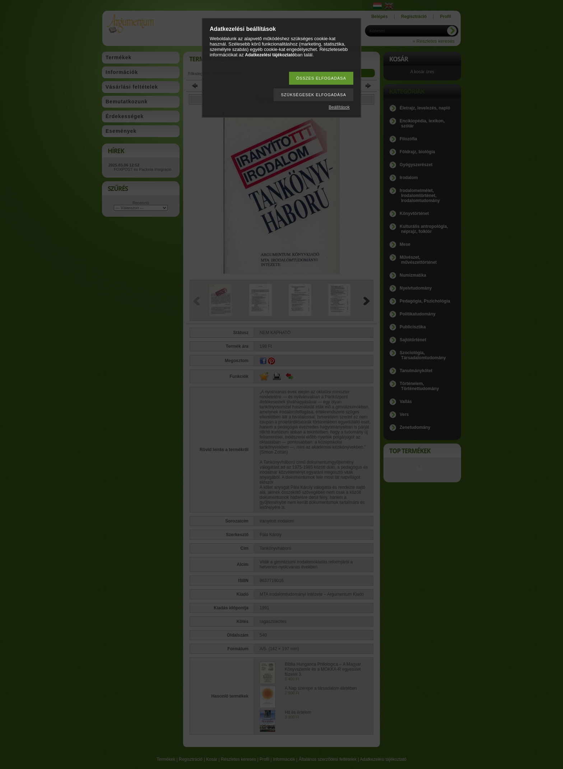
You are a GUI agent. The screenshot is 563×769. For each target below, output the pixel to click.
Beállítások (339, 107)
